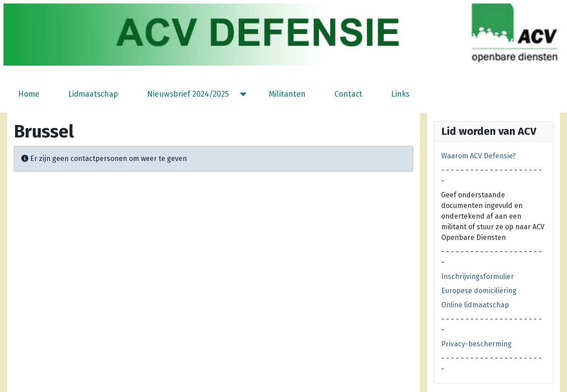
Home (28, 94)
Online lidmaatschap (475, 305)
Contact (348, 94)
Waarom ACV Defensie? (478, 156)
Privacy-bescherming (476, 344)
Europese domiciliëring (479, 290)
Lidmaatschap (93, 94)
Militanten (287, 94)
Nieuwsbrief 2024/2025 (188, 94)
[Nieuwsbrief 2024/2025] (241, 94)
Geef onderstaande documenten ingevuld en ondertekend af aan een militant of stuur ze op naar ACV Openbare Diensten (492, 216)
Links (400, 94)
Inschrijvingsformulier (477, 276)
